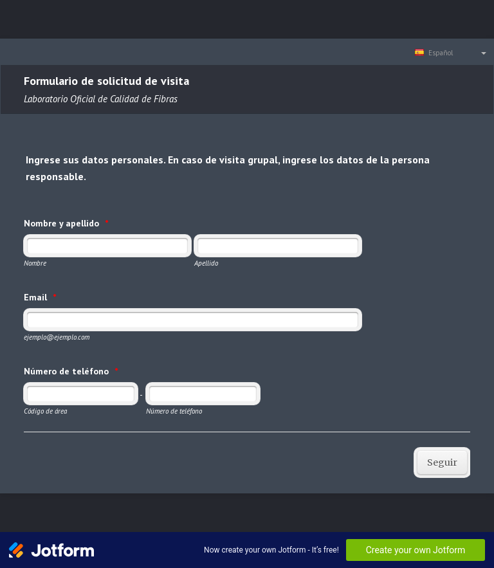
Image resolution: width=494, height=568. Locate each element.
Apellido (206, 263)
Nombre (35, 263)
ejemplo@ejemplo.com (56, 337)
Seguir (442, 462)
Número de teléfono (71, 371)
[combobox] (451, 52)
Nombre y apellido (66, 223)
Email (40, 297)
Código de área (45, 411)
